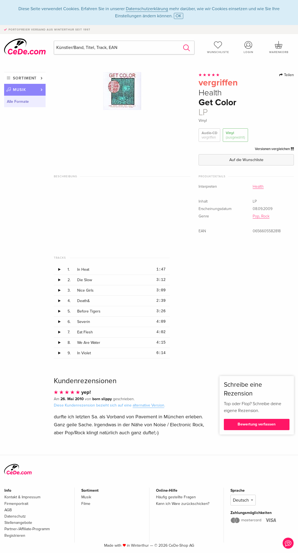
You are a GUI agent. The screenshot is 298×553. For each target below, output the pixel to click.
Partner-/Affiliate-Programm (27, 529)
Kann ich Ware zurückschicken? (182, 503)
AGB (8, 510)
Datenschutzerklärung (147, 9)
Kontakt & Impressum (22, 497)
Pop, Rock (261, 216)
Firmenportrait (16, 503)
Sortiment (25, 78)
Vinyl (235, 135)
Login (248, 47)
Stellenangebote (18, 522)
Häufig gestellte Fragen (176, 497)
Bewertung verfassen (256, 424)
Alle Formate (18, 101)
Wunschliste (218, 47)
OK (179, 16)
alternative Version (148, 405)
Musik (19, 89)
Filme (85, 503)
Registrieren (14, 535)
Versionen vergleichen (274, 149)
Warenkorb (278, 47)
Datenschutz (15, 516)
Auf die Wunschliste (246, 159)
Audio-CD (209, 135)
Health (258, 187)
